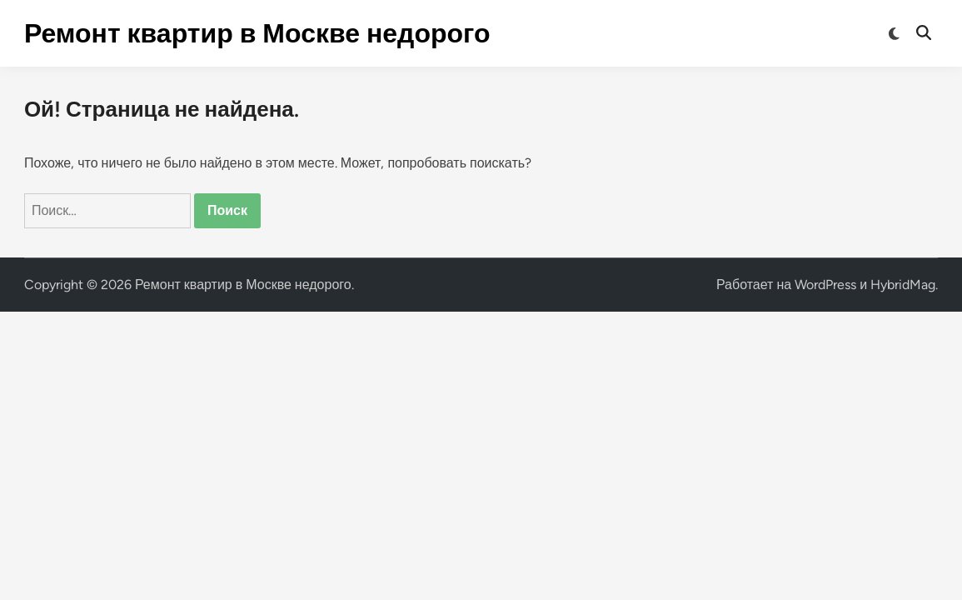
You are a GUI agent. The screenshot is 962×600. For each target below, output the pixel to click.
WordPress (825, 284)
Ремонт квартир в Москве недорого (257, 33)
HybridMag (902, 284)
